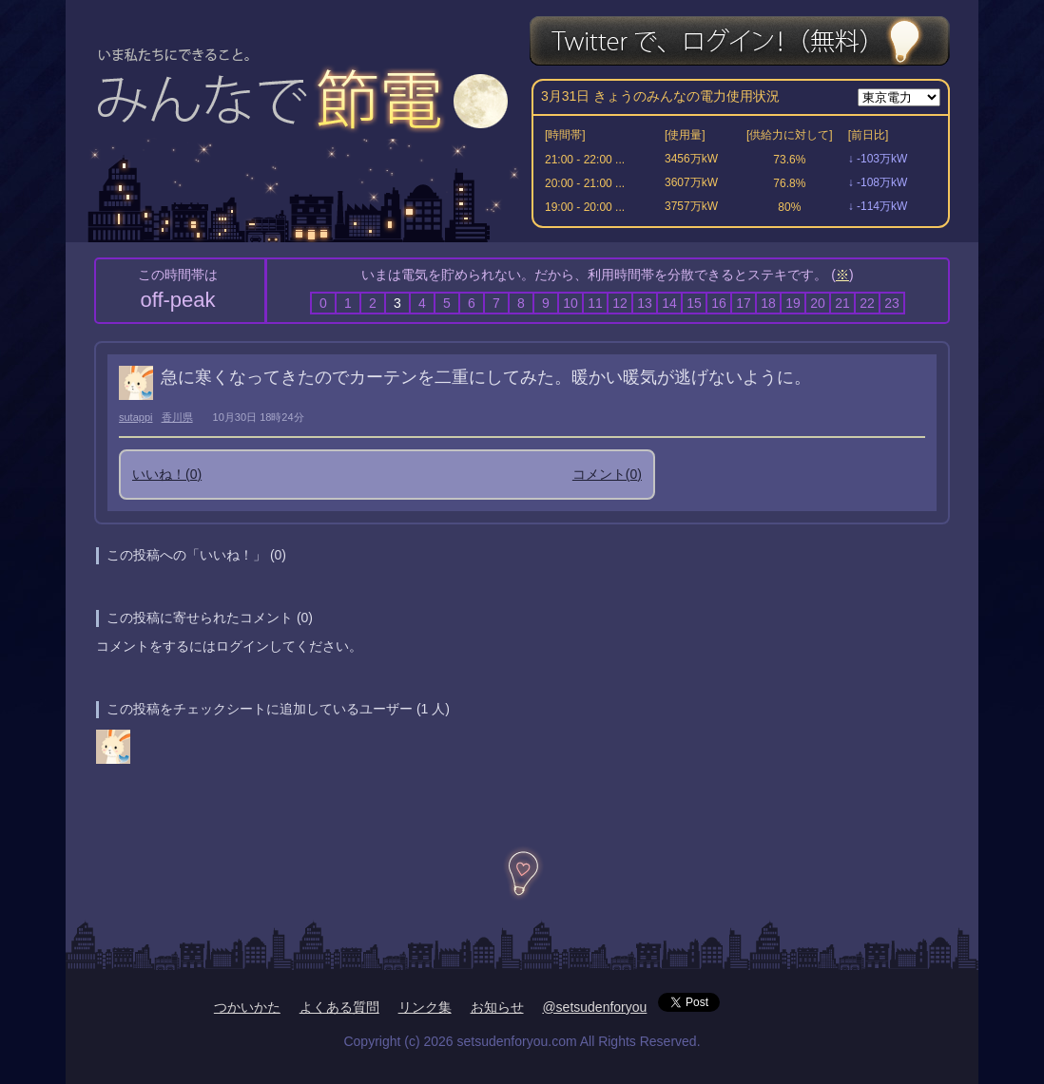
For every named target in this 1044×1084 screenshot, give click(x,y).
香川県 (177, 417)
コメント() (607, 474)
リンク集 (425, 1007)
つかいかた (247, 1007)
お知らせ (497, 1007)
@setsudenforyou (594, 1007)
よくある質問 (339, 1007)
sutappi (135, 417)
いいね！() (167, 474)
